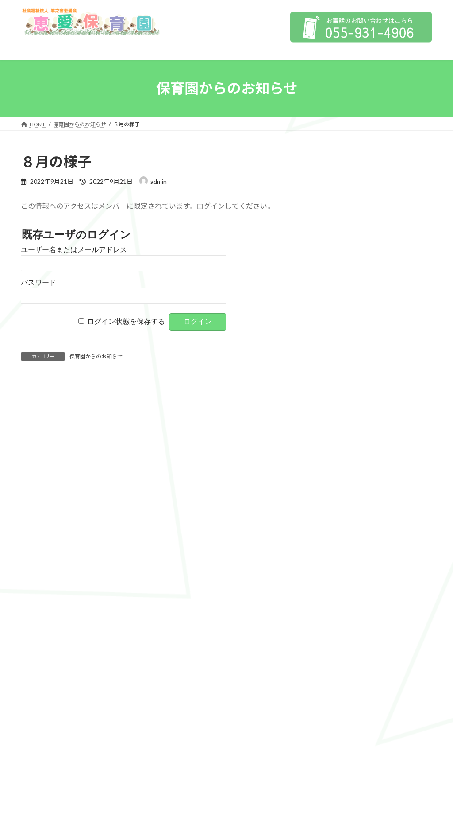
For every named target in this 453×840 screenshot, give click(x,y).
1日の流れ (47, 687)
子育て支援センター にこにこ (68, 705)
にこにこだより (351, 398)
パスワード (38, 282)
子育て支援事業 (351, 326)
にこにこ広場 (348, 380)
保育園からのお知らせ (96, 356)
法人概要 (336, 193)
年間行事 (45, 669)
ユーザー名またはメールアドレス (74, 249)
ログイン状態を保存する (126, 321)
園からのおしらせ (348, 416)
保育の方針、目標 (355, 272)
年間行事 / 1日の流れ (359, 344)
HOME (333, 175)
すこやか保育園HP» (400, 555)
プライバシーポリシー (361, 236)
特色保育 (342, 308)
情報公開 (353, 215)
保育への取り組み (348, 254)
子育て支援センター (352, 362)
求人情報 (340, 434)
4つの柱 (341, 290)
